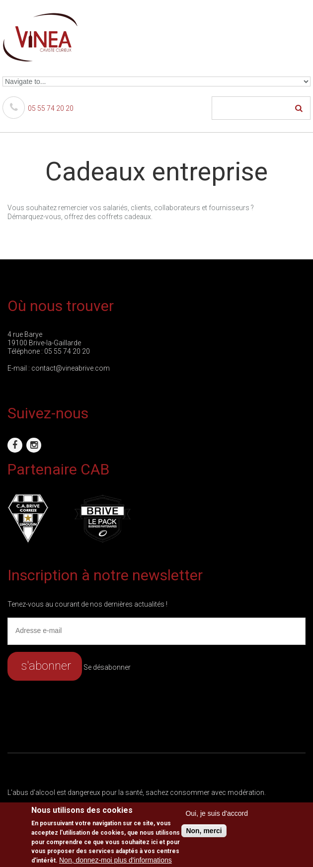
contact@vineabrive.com (70, 368)
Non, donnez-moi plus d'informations (115, 860)
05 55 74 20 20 (38, 108)
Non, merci (204, 831)
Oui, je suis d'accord (216, 813)
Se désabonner (107, 667)
